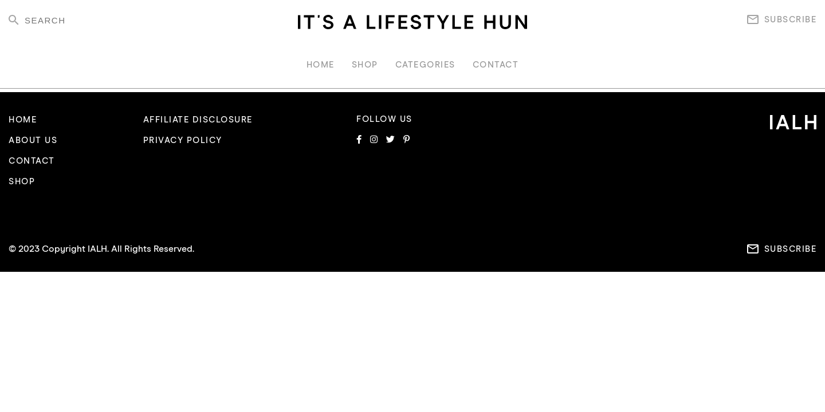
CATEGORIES (425, 65)
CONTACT (496, 65)
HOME (321, 65)
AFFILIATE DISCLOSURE (198, 120)
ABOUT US (33, 140)
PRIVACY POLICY (182, 140)
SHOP (365, 65)
